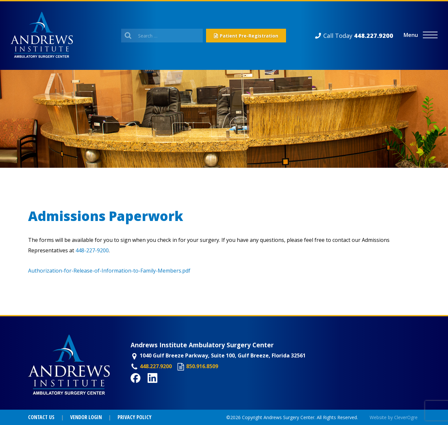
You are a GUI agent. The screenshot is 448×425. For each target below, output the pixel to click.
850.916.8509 (202, 366)
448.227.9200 (156, 366)
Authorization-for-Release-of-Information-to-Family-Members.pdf (109, 270)
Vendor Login (86, 417)
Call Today (358, 35)
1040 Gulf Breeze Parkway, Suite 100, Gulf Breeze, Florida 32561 (223, 355)
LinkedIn (159, 386)
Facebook (143, 386)
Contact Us (41, 417)
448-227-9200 (92, 250)
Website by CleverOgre (394, 417)
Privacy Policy (135, 417)
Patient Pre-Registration (249, 36)
